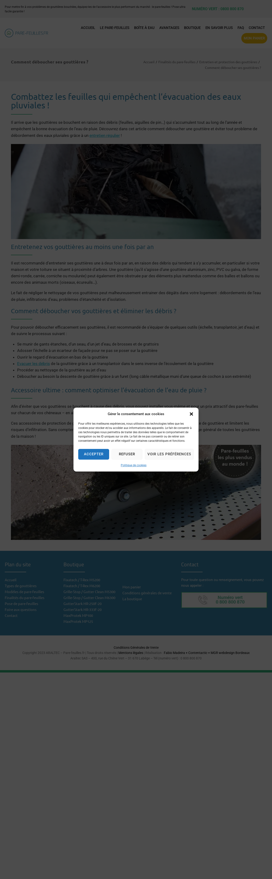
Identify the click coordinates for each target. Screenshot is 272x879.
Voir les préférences (169, 454)
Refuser (127, 454)
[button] (191, 414)
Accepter (93, 454)
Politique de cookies (133, 465)
